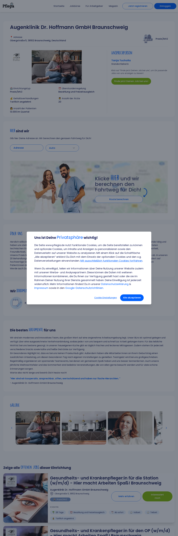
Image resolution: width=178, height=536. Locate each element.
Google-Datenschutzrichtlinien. (84, 288)
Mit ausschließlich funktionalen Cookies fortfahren (112, 260)
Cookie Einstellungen (105, 297)
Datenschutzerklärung (115, 284)
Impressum (41, 288)
